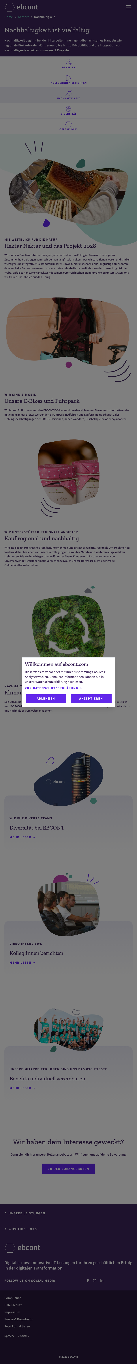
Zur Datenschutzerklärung (53, 688)
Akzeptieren (91, 698)
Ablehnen (46, 698)
